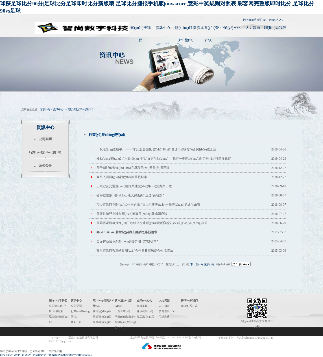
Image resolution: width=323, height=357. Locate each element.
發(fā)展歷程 (56, 311)
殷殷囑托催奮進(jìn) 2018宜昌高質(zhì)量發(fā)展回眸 (133, 168)
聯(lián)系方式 (189, 305)
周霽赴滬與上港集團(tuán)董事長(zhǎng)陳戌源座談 (131, 214)
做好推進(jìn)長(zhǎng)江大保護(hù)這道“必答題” (130, 195)
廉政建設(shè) (145, 311)
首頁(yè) (45, 109)
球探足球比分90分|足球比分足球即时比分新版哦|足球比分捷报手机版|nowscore (46, 355)
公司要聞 (45, 139)
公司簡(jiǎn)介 (57, 305)
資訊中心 (163, 28)
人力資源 (253, 28)
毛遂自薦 (164, 316)
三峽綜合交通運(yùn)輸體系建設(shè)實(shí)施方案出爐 (134, 186)
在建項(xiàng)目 (102, 311)
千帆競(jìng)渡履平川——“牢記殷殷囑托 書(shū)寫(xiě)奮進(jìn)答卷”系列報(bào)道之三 (156, 149)
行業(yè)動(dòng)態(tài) (79, 109)
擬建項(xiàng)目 (102, 322)
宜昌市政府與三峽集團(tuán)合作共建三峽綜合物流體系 (134, 250)
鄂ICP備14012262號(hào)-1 (114, 337)
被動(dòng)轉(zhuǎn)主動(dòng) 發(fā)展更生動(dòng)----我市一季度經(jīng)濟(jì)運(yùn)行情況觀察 (163, 158)
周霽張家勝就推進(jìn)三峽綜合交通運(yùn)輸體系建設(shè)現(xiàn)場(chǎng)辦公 (152, 223)
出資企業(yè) (122, 311)
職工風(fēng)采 (145, 316)
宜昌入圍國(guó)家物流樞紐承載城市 (121, 177)
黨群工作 (142, 305)
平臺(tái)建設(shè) (125, 316)
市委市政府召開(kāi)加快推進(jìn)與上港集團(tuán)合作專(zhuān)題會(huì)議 (148, 204)
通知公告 (45, 165)
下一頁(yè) (196, 264)
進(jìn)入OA (276, 19)
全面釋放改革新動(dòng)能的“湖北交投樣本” (127, 241)
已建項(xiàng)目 (102, 316)
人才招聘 (164, 305)
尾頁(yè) (209, 264)
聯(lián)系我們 (275, 28)
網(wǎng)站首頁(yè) (254, 19)
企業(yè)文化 (230, 28)
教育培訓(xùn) (167, 311)
